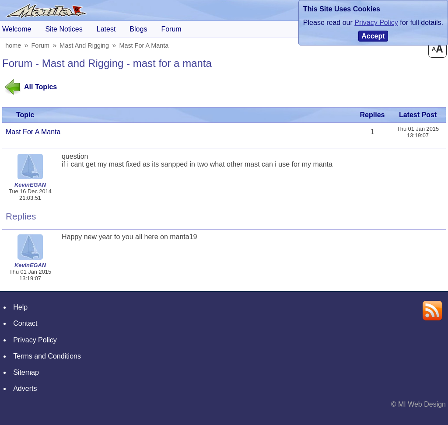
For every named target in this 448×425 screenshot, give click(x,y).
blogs (138, 29)
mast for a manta (145, 45)
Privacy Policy (35, 340)
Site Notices (63, 29)
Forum (41, 45)
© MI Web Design (418, 404)
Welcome (16, 29)
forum (171, 29)
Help (20, 307)
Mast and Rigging (85, 45)
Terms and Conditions (47, 356)
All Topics (40, 87)
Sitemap (26, 372)
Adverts (25, 388)
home (13, 45)
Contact (25, 323)
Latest (106, 29)
